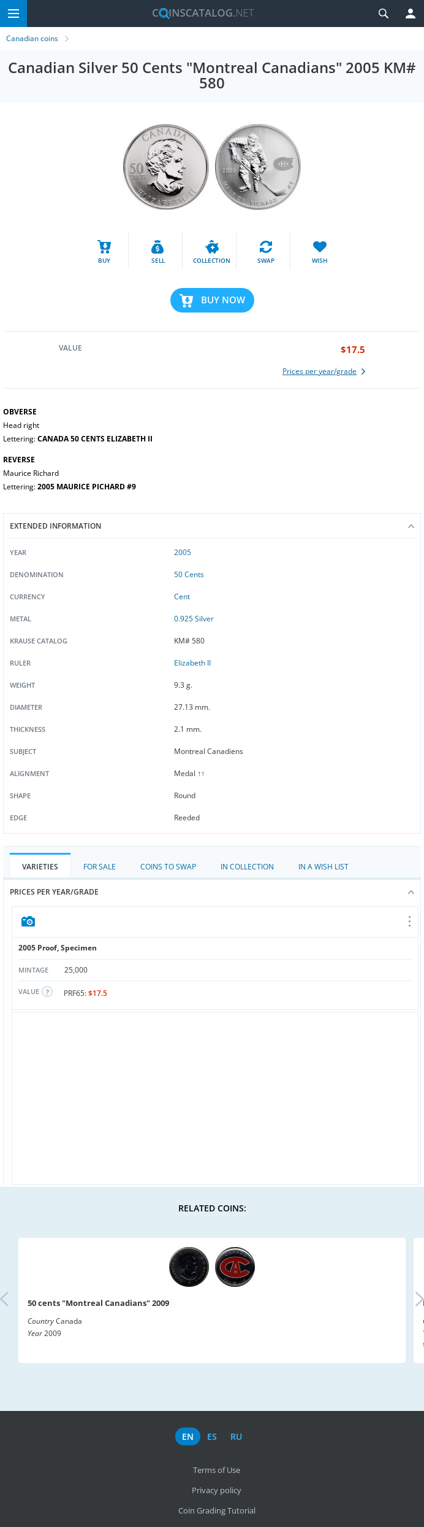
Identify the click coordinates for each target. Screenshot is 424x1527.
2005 (182, 552)
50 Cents (189, 574)
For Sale (99, 866)
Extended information (212, 526)
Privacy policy (216, 1490)
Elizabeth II (192, 663)
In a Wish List (323, 866)
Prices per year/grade (212, 892)
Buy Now (223, 299)
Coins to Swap (168, 866)
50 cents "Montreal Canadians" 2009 (98, 1303)
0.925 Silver (194, 618)
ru (236, 1436)
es (212, 1436)
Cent (182, 596)
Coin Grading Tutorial (217, 1510)
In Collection (247, 866)
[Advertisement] (215, 1098)
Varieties (40, 866)
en (188, 1436)
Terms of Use (216, 1469)
